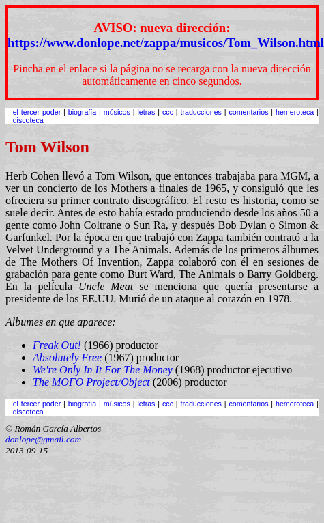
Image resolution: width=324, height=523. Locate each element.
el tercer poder (37, 112)
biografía (82, 112)
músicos (117, 112)
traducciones (200, 112)
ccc (167, 112)
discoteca (28, 120)
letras (146, 112)
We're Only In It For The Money (103, 370)
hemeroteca (295, 112)
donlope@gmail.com (43, 439)
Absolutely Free (67, 357)
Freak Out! (57, 345)
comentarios (248, 112)
